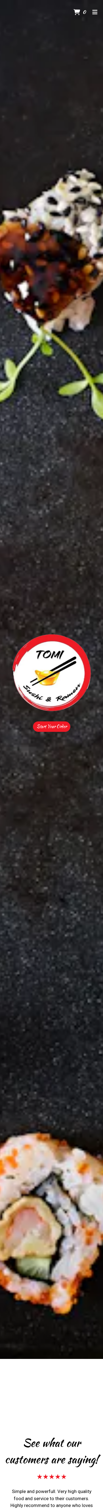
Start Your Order (52, 726)
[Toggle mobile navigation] (95, 12)
